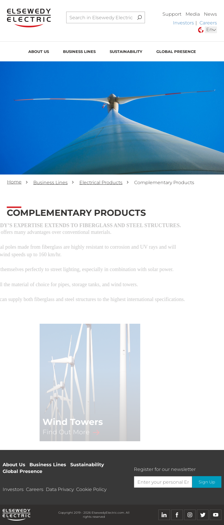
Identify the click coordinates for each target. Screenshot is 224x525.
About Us (38, 52)
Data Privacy (60, 489)
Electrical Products (101, 182)
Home (14, 182)
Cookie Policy (91, 489)
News (210, 14)
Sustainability (126, 52)
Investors (183, 23)
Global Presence (176, 52)
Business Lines (79, 52)
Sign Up (206, 482)
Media (193, 14)
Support (171, 14)
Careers (208, 23)
